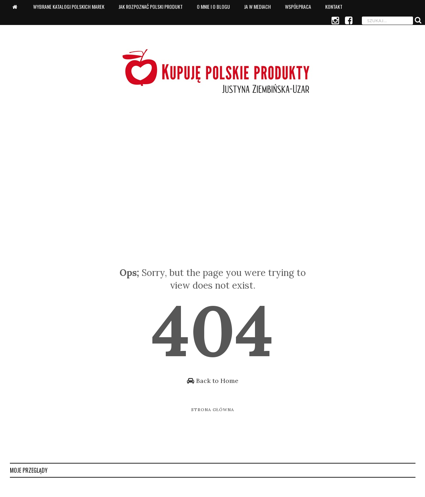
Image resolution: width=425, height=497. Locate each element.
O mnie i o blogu (213, 6)
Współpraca (298, 6)
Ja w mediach (257, 6)
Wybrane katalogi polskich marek (68, 6)
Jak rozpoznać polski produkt (151, 6)
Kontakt (333, 6)
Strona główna (212, 409)
